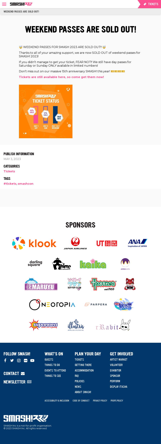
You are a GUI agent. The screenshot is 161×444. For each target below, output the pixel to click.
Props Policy (117, 400)
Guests (49, 359)
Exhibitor (115, 370)
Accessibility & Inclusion (57, 400)
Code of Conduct (81, 400)
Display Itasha (118, 387)
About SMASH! (83, 392)
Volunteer (116, 365)
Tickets (9, 171)
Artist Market (118, 359)
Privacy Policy (100, 400)
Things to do (52, 365)
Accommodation (84, 370)
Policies (79, 381)
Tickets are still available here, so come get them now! (61, 77)
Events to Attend (55, 370)
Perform (115, 381)
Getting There (83, 365)
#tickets (10, 183)
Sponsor (115, 376)
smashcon (25, 183)
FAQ (77, 376)
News (78, 387)
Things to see (53, 376)
